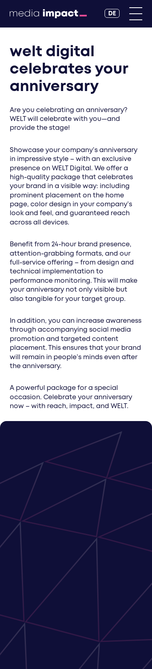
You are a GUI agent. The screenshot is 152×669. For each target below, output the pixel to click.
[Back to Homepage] (48, 13)
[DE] (112, 13)
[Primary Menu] (135, 13)
